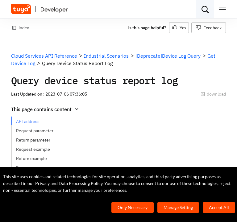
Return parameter (33, 140)
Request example (33, 149)
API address (28, 121)
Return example (31, 158)
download (213, 94)
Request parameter (34, 131)
